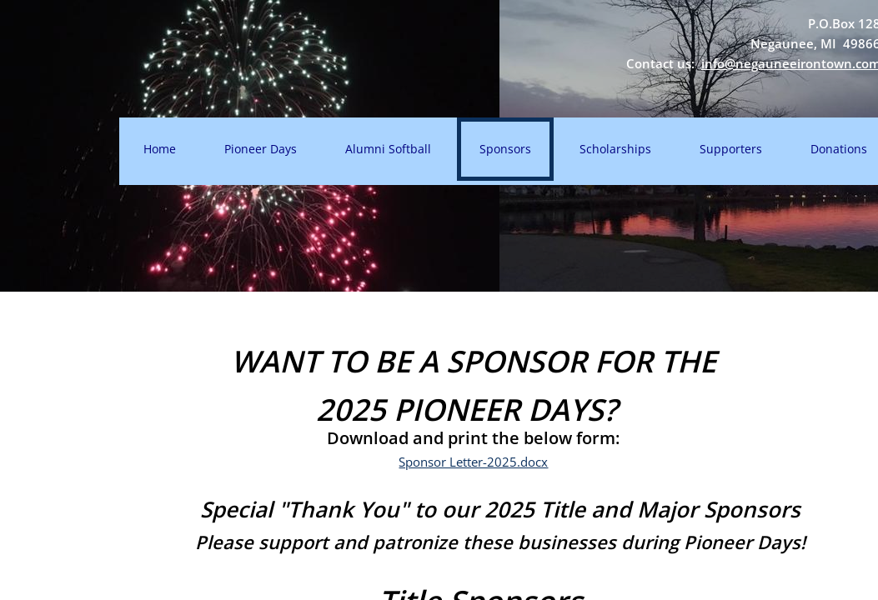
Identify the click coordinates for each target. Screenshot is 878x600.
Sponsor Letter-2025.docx (473, 461)
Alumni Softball (388, 149)
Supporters (731, 149)
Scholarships (615, 149)
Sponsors (505, 149)
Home (159, 149)
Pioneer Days (260, 149)
